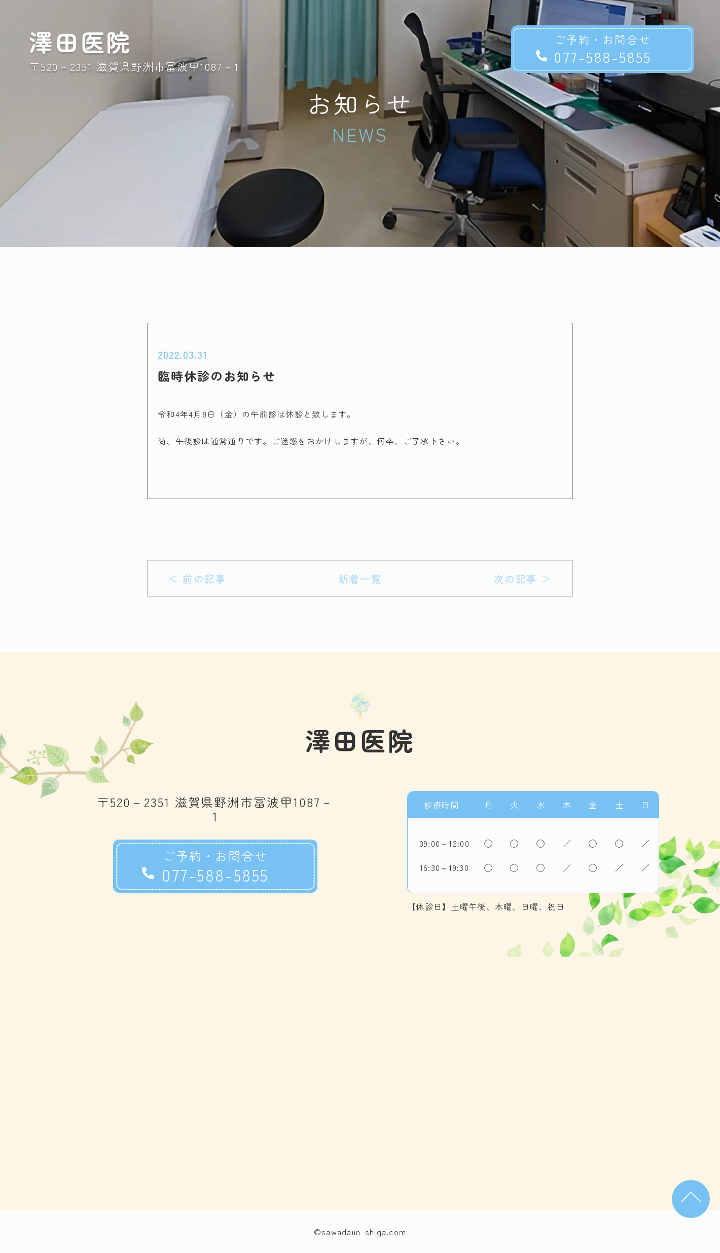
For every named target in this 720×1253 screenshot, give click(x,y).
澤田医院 (80, 41)
